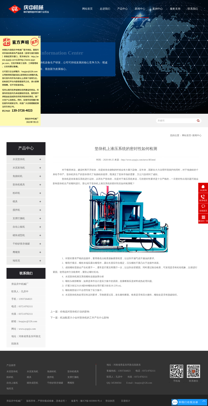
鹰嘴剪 (16, 252)
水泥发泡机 (19, 167)
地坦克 (16, 260)
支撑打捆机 (19, 218)
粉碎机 (16, 193)
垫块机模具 (19, 184)
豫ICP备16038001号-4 (91, 401)
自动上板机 (19, 227)
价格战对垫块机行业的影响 (74, 311)
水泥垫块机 (19, 159)
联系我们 (193, 8)
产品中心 (122, 8)
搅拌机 (16, 210)
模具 (15, 201)
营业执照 (110, 401)
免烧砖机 (17, 176)
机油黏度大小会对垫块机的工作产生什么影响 (84, 317)
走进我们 (105, 8)
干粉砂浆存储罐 (21, 243)
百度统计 (125, 401)
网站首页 (87, 8)
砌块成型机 (19, 235)
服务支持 (175, 8)
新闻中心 (140, 8)
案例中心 (157, 8)
